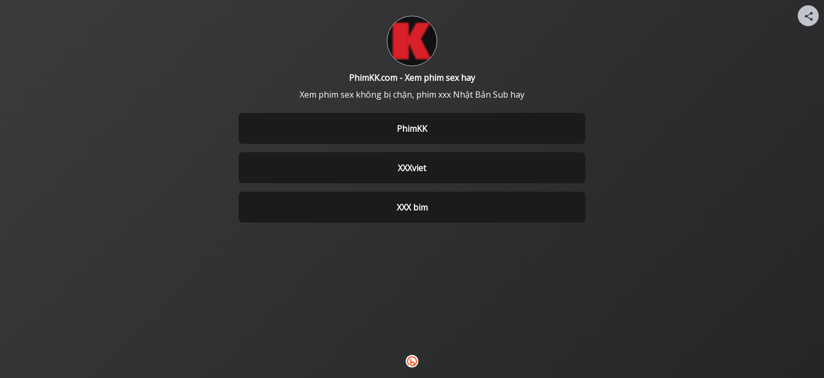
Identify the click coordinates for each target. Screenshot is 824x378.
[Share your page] (808, 15)
